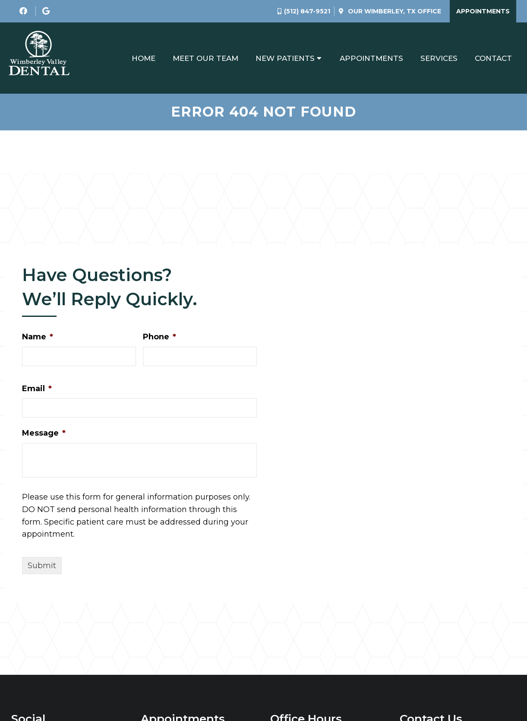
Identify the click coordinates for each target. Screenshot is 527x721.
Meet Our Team (205, 58)
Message (44, 433)
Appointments (483, 11)
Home (143, 58)
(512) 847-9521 (307, 11)
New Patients (285, 58)
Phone (159, 337)
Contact (493, 58)
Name (37, 337)
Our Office (393, 11)
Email (37, 388)
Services (439, 58)
